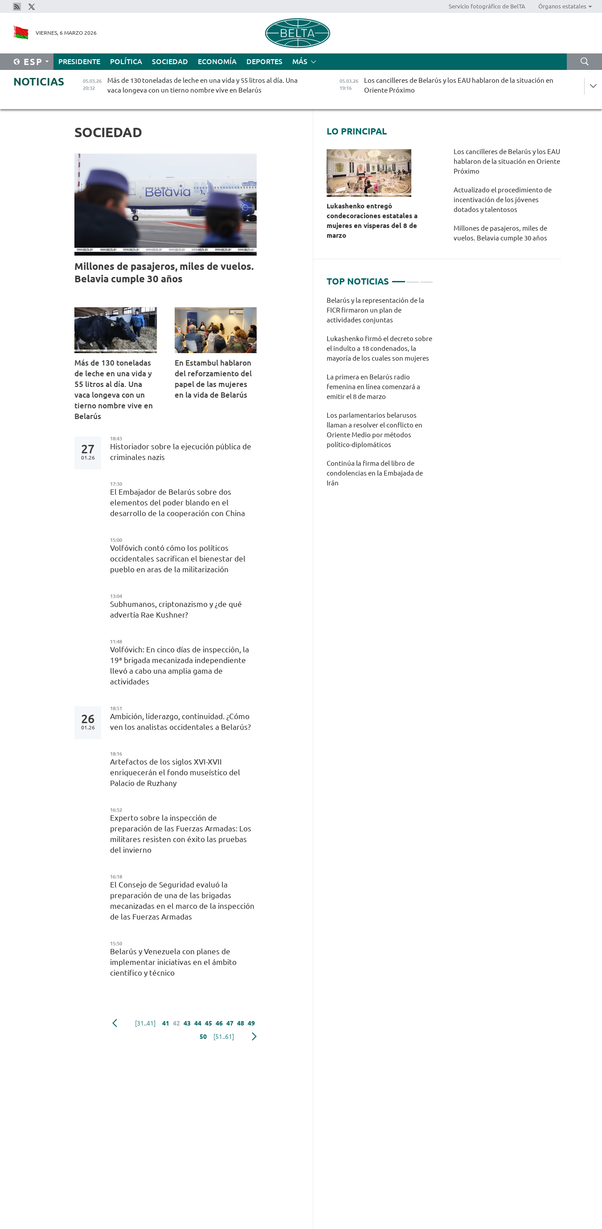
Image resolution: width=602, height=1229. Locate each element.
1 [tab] (398, 277)
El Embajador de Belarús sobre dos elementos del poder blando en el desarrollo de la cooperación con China (179, 502)
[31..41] (145, 1023)
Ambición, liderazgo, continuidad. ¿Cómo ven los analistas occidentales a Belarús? (180, 721)
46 (219, 1023)
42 (176, 1023)
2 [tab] (412, 277)
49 (251, 1023)
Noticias (38, 82)
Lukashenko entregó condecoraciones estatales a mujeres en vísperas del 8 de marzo (372, 220)
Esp (33, 62)
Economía (217, 61)
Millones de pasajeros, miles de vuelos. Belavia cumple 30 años (164, 272)
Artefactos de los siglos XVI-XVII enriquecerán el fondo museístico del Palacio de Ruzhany (175, 772)
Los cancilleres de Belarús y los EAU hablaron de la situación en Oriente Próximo (507, 161)
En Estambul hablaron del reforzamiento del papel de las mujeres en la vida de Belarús (213, 378)
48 (240, 1023)
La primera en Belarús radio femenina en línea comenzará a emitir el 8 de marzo (373, 386)
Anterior (114, 1023)
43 (187, 1023)
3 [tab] (426, 277)
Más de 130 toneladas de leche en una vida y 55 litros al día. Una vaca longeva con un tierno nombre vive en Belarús (113, 389)
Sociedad (170, 61)
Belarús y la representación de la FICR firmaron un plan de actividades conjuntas (375, 310)
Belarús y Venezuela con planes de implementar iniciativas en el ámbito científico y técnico (173, 962)
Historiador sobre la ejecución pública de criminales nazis (180, 451)
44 (197, 1023)
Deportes (264, 61)
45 (208, 1023)
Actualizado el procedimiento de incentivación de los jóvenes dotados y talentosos (503, 199)
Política (126, 61)
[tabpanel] (380, 396)
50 (203, 1036)
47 (229, 1023)
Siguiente (254, 1036)
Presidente (79, 61)
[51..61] (223, 1036)
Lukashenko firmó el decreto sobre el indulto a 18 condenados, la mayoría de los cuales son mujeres (379, 348)
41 (165, 1023)
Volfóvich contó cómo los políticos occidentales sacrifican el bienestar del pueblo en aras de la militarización (178, 559)
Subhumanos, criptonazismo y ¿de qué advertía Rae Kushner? (176, 609)
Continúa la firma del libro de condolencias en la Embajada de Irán (375, 473)
